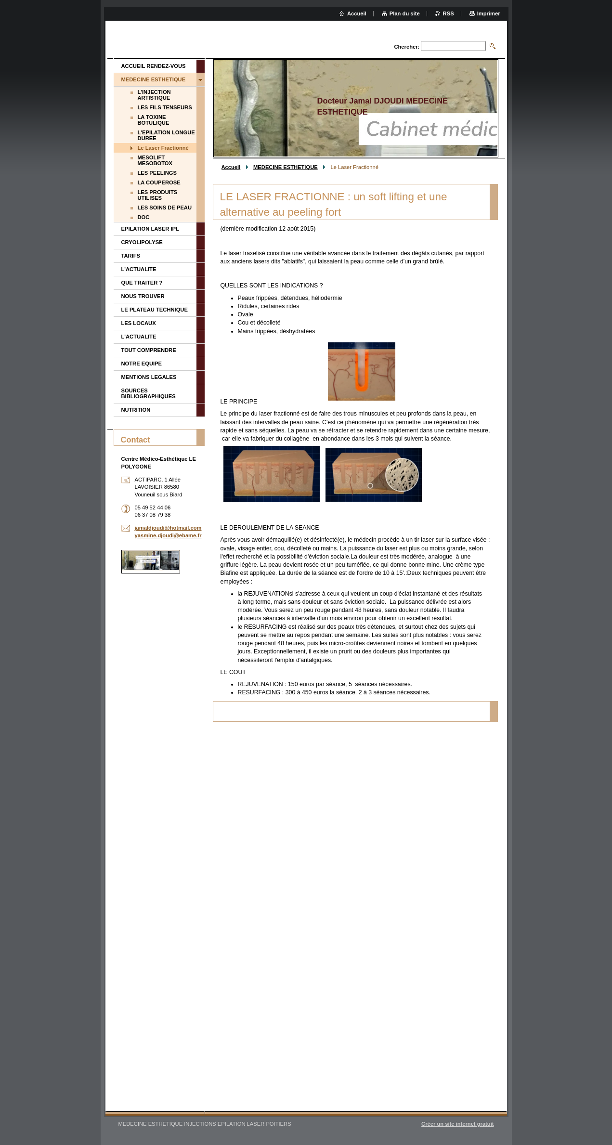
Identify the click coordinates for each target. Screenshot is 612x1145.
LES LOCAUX (138, 323)
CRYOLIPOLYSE (142, 242)
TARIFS (131, 256)
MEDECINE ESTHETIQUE (285, 167)
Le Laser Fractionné (163, 148)
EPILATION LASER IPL (150, 229)
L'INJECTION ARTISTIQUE (154, 95)
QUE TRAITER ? (142, 283)
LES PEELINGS (157, 173)
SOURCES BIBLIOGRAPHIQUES (148, 393)
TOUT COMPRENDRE (148, 350)
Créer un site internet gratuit (457, 1124)
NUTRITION (136, 410)
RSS (448, 13)
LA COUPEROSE (159, 182)
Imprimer (488, 13)
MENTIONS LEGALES (149, 377)
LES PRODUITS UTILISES (158, 195)
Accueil (231, 167)
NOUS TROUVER (143, 296)
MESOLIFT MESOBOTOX (155, 160)
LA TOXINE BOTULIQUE (153, 120)
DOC (144, 217)
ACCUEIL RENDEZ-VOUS (153, 66)
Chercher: (406, 47)
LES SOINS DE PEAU (165, 207)
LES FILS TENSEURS (165, 107)
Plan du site (405, 13)
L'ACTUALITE (138, 269)
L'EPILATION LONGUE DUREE (166, 135)
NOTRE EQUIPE (141, 363)
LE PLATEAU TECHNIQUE (154, 309)
